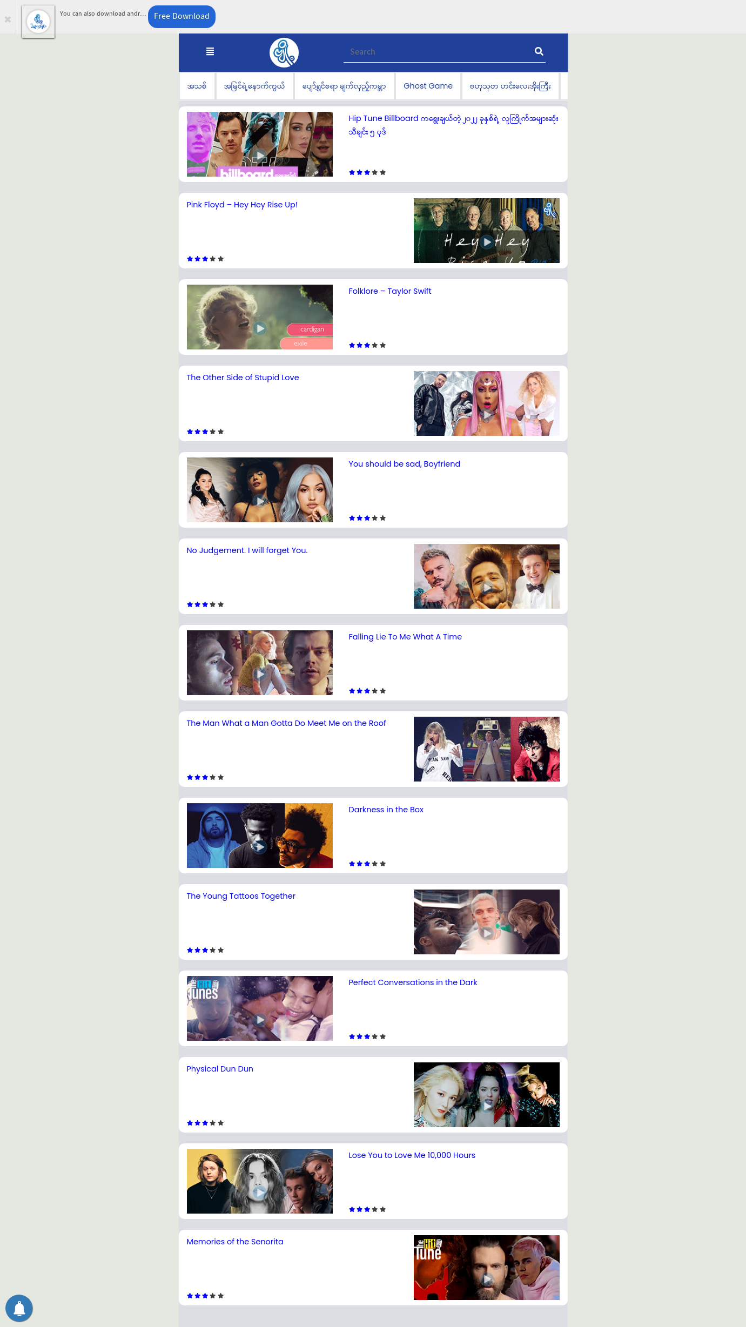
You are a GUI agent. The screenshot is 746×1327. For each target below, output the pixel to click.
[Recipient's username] (445, 52)
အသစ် (197, 85)
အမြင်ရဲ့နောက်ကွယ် (254, 85)
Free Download (182, 16)
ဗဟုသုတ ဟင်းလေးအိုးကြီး (510, 85)
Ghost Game (428, 85)
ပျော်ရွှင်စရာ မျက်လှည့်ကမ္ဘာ (345, 85)
